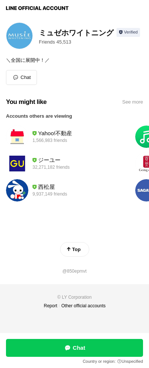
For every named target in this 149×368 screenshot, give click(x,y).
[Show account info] (128, 32)
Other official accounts (83, 305)
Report (50, 305)
